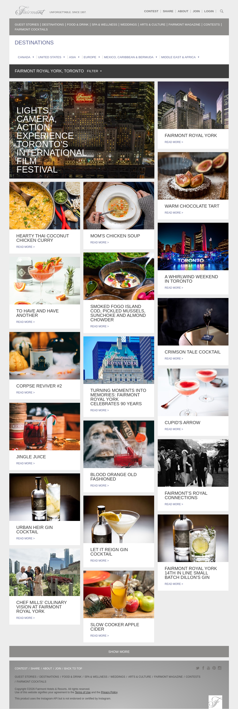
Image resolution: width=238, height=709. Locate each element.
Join (196, 11)
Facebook (203, 668)
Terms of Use (83, 692)
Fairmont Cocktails (31, 29)
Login (209, 11)
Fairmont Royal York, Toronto (49, 71)
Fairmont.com (30, 11)
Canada (24, 57)
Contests (212, 24)
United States (49, 57)
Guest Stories (27, 24)
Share (168, 11)
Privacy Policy (109, 692)
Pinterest (214, 668)
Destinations (53, 24)
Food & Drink (78, 24)
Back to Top (73, 668)
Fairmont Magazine (185, 24)
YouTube (208, 668)
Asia (72, 57)
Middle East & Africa (178, 57)
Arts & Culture (152, 24)
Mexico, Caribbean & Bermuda (128, 57)
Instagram (220, 668)
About (183, 11)
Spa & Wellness (104, 24)
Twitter (197, 668)
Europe (90, 57)
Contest (151, 11)
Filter (92, 71)
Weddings (128, 24)
